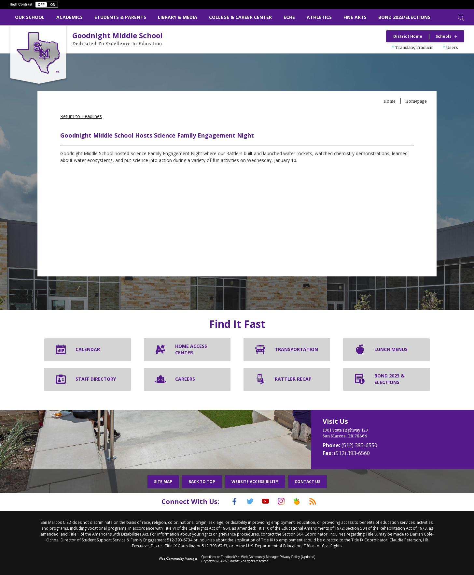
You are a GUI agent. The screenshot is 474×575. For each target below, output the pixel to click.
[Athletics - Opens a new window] (319, 17)
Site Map (163, 481)
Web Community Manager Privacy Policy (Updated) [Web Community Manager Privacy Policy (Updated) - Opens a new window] (278, 556)
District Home (407, 36)
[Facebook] (226, 501)
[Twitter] (245, 501)
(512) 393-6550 (359, 445)
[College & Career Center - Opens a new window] (240, 17)
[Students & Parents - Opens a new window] (120, 17)
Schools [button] (444, 36)
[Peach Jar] (302, 501)
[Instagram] (283, 501)
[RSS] (320, 501)
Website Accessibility (254, 481)
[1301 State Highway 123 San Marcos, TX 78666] (374, 433)
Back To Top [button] (201, 481)
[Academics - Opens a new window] (69, 17)
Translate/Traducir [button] (414, 47)
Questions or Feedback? (219, 556)
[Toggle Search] (460, 17)
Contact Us (307, 481)
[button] (46, 4)
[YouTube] (264, 501)
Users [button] (452, 47)
